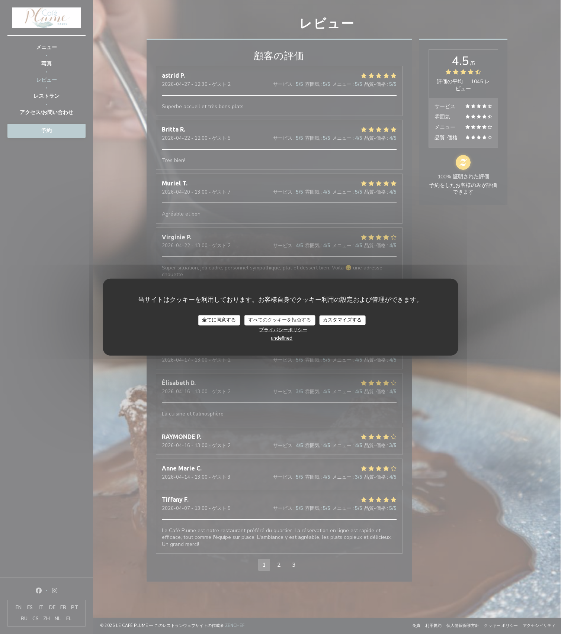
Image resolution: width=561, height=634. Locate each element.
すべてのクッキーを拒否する (279, 320)
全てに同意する (219, 320)
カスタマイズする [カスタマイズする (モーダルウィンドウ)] (342, 320)
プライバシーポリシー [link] (283, 329)
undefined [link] (281, 337)
